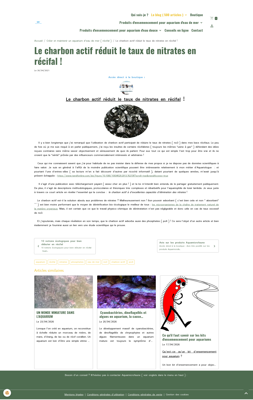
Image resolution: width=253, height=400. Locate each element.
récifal (52, 263)
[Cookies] (7, 393)
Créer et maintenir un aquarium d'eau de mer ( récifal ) (79, 41)
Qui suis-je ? (139, 14)
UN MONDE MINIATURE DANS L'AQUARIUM (55, 315)
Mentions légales (73, 395)
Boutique (196, 14)
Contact (197, 30)
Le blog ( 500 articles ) (167, 14)
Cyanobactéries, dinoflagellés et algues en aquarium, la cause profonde (122, 315)
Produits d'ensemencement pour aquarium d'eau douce (119, 30)
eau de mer (93, 263)
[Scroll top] (246, 393)
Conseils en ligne (177, 30)
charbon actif (118, 263)
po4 (131, 263)
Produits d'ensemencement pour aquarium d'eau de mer (159, 22)
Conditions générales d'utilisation (105, 395)
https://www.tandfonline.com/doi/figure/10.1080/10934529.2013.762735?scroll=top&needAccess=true (116, 176)
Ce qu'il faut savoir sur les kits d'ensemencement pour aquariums (186, 338)
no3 (105, 263)
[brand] (38, 22)
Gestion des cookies (177, 395)
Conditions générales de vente (145, 395)
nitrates (63, 263)
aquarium (40, 263)
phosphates (77, 263)
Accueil (38, 41)
